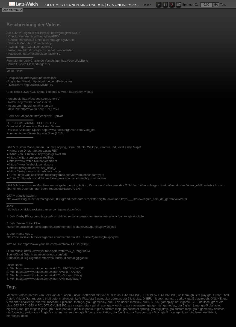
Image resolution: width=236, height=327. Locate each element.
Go (216, 4)
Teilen (147, 4)
